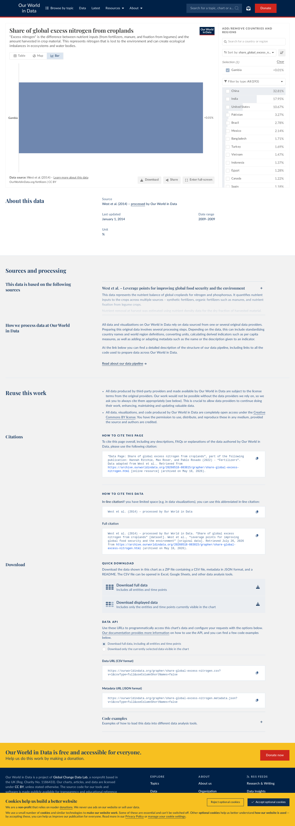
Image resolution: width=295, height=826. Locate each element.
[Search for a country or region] (254, 41)
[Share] (172, 180)
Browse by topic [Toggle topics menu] (59, 8)
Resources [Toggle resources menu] (115, 8)
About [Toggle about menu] (136, 8)
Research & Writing (260, 790)
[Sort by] (249, 52)
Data (82, 8)
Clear (280, 61)
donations (66, 807)
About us (205, 790)
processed (138, 204)
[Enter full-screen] (199, 180)
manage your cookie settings (167, 816)
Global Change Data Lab (70, 784)
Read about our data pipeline (124, 363)
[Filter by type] (254, 81)
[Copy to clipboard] (252, 458)
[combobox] (214, 8)
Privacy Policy (134, 816)
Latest (95, 8)
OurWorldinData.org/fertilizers (27, 182)
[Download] (149, 180)
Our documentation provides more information (135, 637)
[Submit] (236, 8)
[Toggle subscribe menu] (248, 8)
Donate (265, 8)
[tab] (19, 56)
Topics (154, 790)
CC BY (52, 182)
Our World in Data (29, 8)
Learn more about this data (70, 177)
